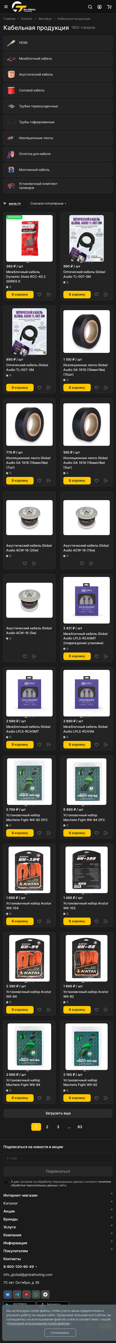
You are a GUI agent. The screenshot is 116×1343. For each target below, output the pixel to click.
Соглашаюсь (60, 1333)
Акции (9, 1211)
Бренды (10, 1219)
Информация (15, 1243)
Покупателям (15, 1251)
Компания (12, 1235)
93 (79, 1127)
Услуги (9, 1227)
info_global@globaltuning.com (27, 1275)
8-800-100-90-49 (18, 1267)
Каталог (10, 1203)
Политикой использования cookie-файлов (38, 1323)
